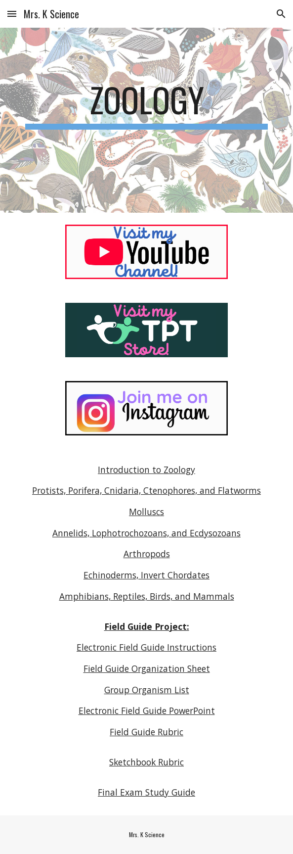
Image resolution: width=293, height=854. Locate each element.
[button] (12, 13)
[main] (146, 104)
